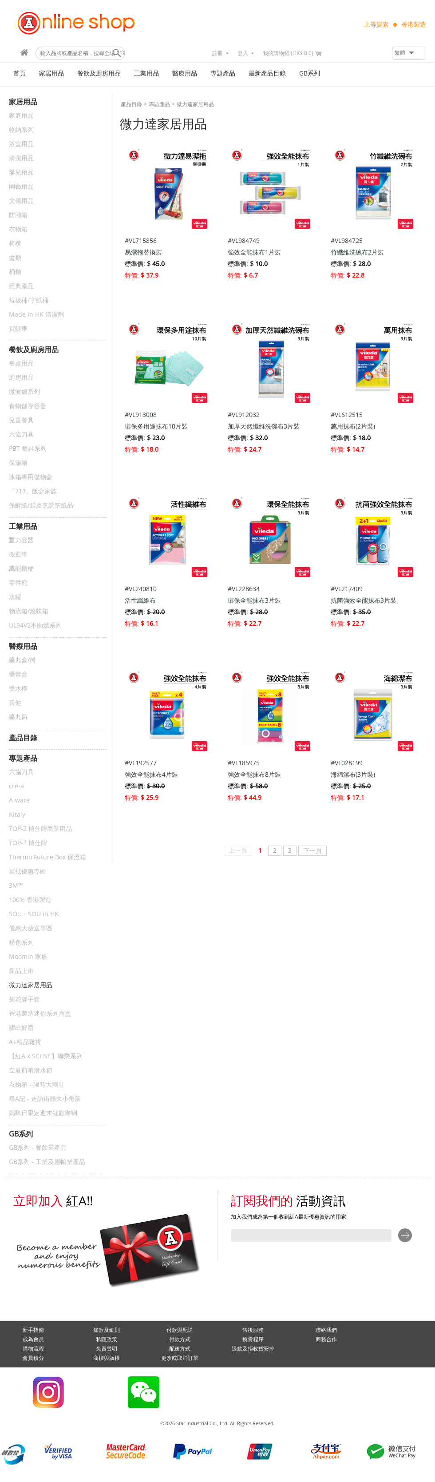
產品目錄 (131, 104)
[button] (409, 53)
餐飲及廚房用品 (99, 73)
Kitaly (17, 814)
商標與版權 (106, 1358)
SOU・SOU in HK (34, 914)
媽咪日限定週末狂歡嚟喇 (43, 1113)
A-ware (19, 800)
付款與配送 (179, 1330)
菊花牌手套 (24, 999)
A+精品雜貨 (25, 1042)
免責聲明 (106, 1349)
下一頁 (312, 850)
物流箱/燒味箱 (28, 611)
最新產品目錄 (267, 73)
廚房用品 (21, 377)
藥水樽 (18, 688)
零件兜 (18, 583)
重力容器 (21, 540)
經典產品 (21, 286)
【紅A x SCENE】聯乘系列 (46, 1056)
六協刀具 (21, 434)
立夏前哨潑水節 (30, 1070)
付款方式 (179, 1339)
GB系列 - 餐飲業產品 (38, 1148)
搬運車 (18, 554)
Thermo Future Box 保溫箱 (47, 857)
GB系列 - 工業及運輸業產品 (47, 1162)
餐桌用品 (21, 363)
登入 (242, 53)
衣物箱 (18, 229)
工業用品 (146, 73)
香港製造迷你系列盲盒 (40, 1013)
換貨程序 (253, 1339)
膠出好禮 (21, 1028)
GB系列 (309, 73)
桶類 (15, 272)
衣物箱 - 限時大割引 (36, 1085)
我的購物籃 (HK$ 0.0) (288, 53)
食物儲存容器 (27, 406)
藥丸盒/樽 (22, 660)
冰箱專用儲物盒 (30, 477)
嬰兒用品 (21, 172)
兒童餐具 (21, 420)
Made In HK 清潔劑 (36, 314)
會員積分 (33, 1358)
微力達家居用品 (30, 985)
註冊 (217, 53)
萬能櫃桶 (21, 568)
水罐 (15, 597)
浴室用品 (21, 144)
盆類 (15, 258)
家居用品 (51, 73)
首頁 (19, 73)
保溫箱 (18, 463)
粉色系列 (21, 942)
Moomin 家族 (28, 957)
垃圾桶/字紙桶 (28, 300)
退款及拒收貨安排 (253, 1349)
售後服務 (253, 1330)
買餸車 (18, 329)
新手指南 (33, 1330)
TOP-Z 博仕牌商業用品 (40, 829)
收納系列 (21, 130)
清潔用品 (21, 158)
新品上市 (21, 971)
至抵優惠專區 (27, 871)
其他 (15, 703)
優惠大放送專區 (30, 928)
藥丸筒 (18, 717)
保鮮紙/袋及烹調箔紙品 (41, 505)
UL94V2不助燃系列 (35, 625)
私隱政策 (106, 1339)
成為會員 (33, 1339)
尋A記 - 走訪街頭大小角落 (45, 1099)
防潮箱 (18, 215)
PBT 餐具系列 (28, 449)
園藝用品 (21, 187)
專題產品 (222, 73)
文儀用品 (21, 201)
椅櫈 (15, 243)
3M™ (16, 886)
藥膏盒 (18, 674)
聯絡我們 (326, 1330)
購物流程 (33, 1349)
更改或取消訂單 (179, 1358)
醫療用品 (184, 73)
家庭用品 (21, 115)
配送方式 (179, 1349)
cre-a (16, 786)
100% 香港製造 (30, 900)
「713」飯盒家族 (33, 491)
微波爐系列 (24, 392)
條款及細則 (106, 1330)
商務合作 (326, 1339)
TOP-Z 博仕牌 (28, 843)
